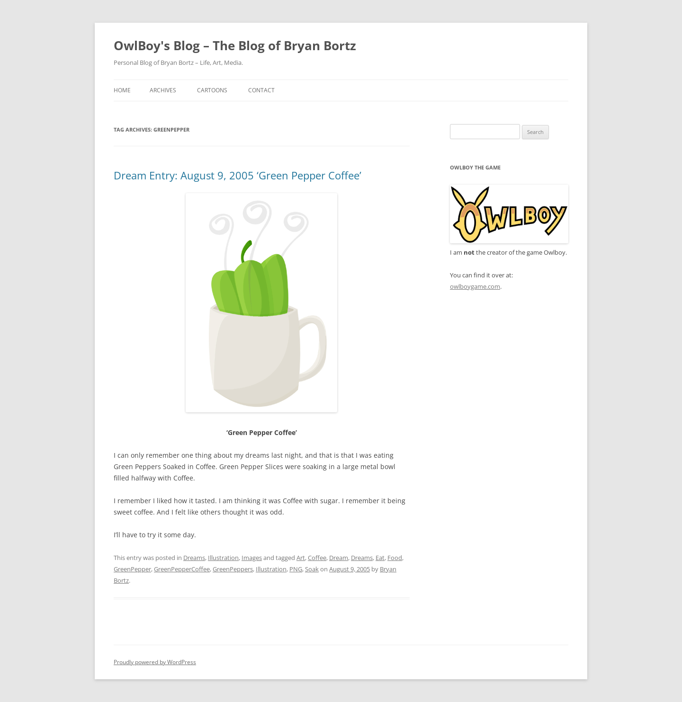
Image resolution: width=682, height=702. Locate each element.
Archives (163, 90)
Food (394, 557)
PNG (295, 569)
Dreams (194, 557)
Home (122, 90)
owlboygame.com (475, 286)
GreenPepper (132, 569)
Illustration (223, 557)
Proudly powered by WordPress (155, 662)
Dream (338, 557)
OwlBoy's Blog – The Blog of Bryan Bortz (235, 45)
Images (252, 557)
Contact (261, 90)
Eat (380, 557)
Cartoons (212, 90)
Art (300, 557)
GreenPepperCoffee (182, 569)
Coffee (317, 557)
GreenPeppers (233, 569)
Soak (312, 569)
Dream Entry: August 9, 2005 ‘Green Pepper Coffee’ (237, 175)
